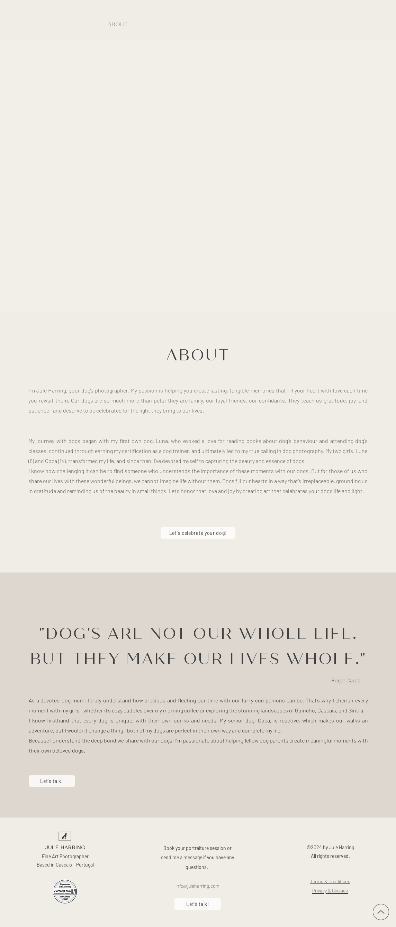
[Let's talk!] (52, 781)
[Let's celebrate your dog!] (198, 533)
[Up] (381, 912)
